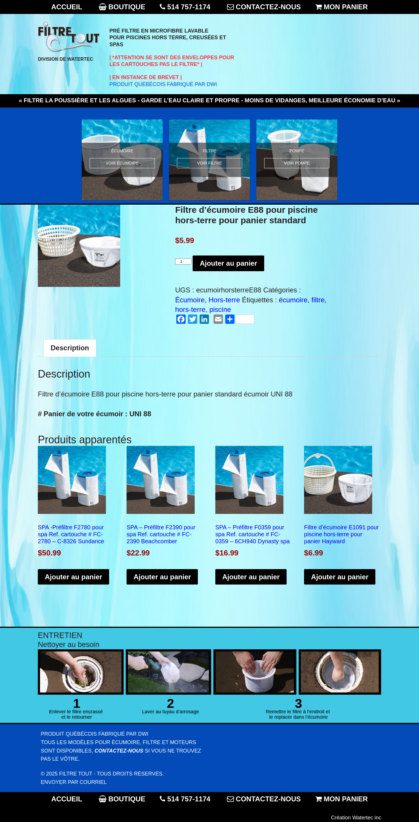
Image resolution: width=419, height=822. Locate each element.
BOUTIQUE (126, 7)
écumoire (293, 300)
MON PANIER (346, 7)
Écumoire (190, 300)
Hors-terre (224, 300)
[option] (122, 160)
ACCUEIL (66, 7)
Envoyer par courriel (74, 782)
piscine (220, 309)
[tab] (69, 348)
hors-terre (190, 309)
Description (70, 348)
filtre (317, 300)
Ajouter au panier (228, 263)
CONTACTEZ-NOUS (268, 7)
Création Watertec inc (356, 818)
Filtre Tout (75, 774)
